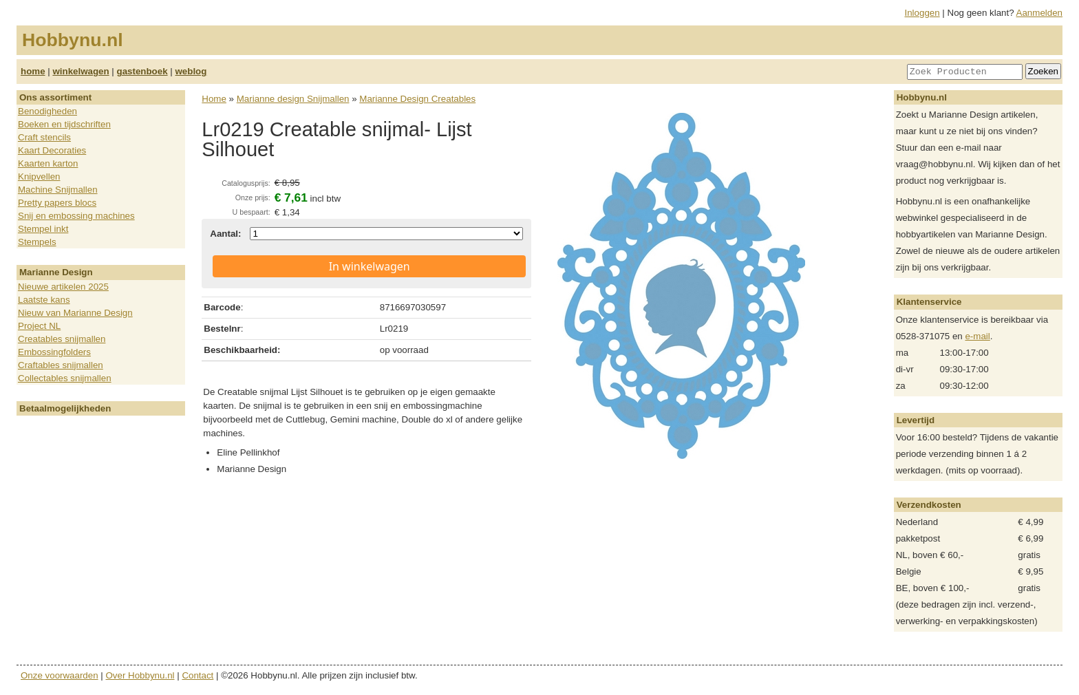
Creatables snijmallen (61, 339)
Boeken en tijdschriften (64, 124)
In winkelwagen (369, 266)
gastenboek (142, 71)
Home (214, 99)
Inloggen (922, 13)
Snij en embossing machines (76, 216)
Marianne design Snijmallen (293, 99)
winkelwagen (80, 71)
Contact (197, 675)
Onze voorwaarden (59, 675)
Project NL (39, 326)
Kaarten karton (48, 163)
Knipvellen (39, 176)
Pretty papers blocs (57, 202)
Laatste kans (44, 300)
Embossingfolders (54, 352)
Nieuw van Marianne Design (75, 313)
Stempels (37, 242)
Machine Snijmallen (58, 189)
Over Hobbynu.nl (140, 675)
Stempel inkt (43, 229)
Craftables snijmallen (60, 365)
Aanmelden (1039, 13)
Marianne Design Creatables (417, 99)
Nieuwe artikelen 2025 (63, 286)
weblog (190, 71)
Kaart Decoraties (52, 150)
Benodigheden (47, 111)
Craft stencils (44, 137)
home (33, 71)
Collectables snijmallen (64, 378)
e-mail (977, 336)
